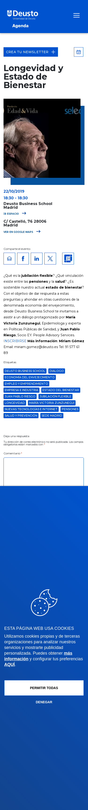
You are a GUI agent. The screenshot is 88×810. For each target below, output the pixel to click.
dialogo (57, 371)
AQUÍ (9, 664)
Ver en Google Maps (22, 232)
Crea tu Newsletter (30, 52)
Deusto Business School (25, 371)
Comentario (13, 453)
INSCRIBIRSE (15, 341)
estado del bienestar (60, 390)
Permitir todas (44, 688)
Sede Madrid (52, 415)
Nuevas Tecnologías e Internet (31, 409)
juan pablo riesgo (20, 396)
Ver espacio (13, 213)
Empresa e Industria (21, 390)
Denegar (44, 702)
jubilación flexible (55, 396)
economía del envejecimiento (30, 377)
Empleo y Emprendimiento (26, 383)
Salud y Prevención (21, 415)
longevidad (15, 403)
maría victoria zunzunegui (51, 403)
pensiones (70, 409)
